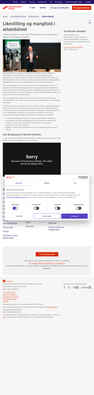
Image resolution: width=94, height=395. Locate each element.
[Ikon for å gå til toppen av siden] (4, 281)
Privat (15, 2)
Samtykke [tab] (19, 183)
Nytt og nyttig (8, 227)
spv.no (5, 317)
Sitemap (5, 301)
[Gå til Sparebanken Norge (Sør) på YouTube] (76, 287)
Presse (28, 222)
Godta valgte (47, 216)
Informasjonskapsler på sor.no (18, 197)
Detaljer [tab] (47, 183)
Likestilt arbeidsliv (48, 16)
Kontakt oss (42, 2)
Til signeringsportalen (47, 254)
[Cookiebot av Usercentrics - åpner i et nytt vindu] (79, 177)
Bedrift (23, 2)
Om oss (32, 2)
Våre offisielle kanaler (10, 299)
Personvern (30, 226)
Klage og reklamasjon (10, 294)
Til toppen (9, 281)
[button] (90, 21)
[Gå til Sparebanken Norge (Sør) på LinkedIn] (86, 287)
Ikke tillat (19, 216)
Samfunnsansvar (33, 16)
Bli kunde (58, 2)
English (88, 2)
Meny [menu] (43, 8)
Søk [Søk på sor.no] (32, 8)
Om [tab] (75, 183)
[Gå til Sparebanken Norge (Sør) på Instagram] (69, 287)
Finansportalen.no (52, 307)
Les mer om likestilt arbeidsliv (73, 47)
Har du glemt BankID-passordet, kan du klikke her (47, 263)
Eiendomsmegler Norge (73, 2)
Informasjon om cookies (10, 297)
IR (51, 2)
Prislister (6, 231)
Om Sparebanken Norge (18, 16)
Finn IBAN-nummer (9, 292)
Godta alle (74, 216)
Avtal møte (52, 223)
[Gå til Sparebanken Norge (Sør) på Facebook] (64, 287)
